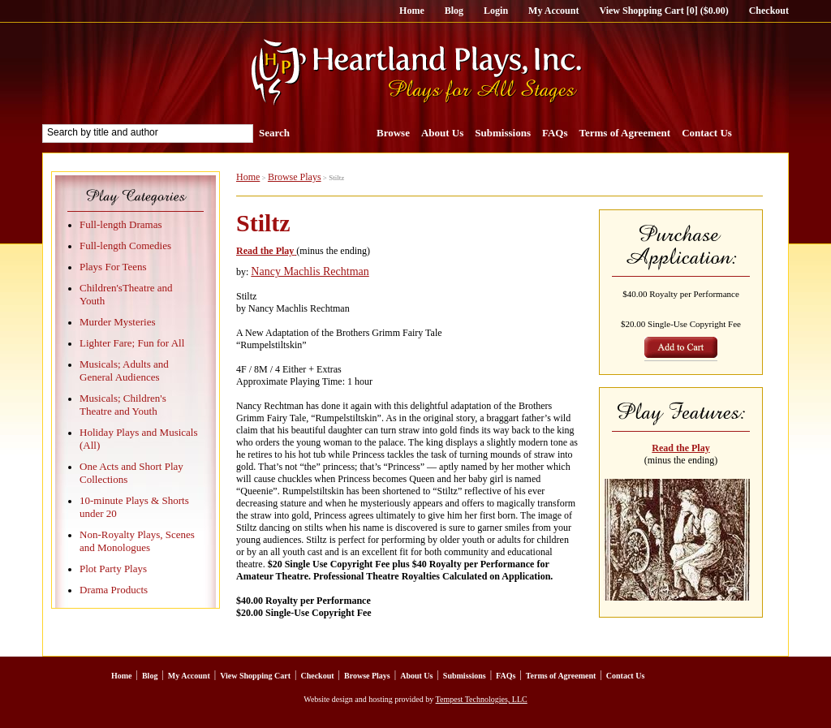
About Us (442, 133)
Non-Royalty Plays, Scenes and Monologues (137, 541)
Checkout (769, 10)
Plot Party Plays (113, 568)
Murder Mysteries (118, 322)
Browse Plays (294, 177)
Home (411, 10)
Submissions (503, 133)
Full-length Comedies (125, 245)
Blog (454, 10)
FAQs (555, 133)
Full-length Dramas (120, 224)
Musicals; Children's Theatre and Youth (123, 404)
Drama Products (114, 590)
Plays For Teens (113, 267)
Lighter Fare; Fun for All (132, 343)
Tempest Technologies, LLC (481, 699)
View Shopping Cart (255, 675)
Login (496, 10)
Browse (393, 133)
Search (274, 133)
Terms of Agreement (625, 133)
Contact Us (707, 133)
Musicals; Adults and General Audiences (124, 370)
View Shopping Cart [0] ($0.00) (663, 10)
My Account (553, 10)
